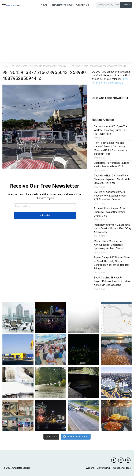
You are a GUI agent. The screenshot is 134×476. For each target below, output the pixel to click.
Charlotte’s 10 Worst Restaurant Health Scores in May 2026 (111, 164)
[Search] (126, 5)
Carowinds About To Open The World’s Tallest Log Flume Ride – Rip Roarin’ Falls (111, 130)
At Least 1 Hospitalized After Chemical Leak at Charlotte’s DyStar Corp (110, 212)
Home (5, 66)
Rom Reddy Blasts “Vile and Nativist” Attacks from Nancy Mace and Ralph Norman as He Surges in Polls (111, 148)
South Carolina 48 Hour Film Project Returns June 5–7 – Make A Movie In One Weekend (112, 281)
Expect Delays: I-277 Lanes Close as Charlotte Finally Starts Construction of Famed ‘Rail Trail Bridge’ (112, 263)
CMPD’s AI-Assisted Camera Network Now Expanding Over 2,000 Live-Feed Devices (110, 196)
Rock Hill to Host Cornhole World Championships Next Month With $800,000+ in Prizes (112, 179)
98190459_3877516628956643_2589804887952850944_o (40, 66)
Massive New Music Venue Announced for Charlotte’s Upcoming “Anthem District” (109, 245)
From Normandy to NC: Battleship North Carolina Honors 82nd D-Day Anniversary (112, 228)
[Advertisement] (67, 35)
